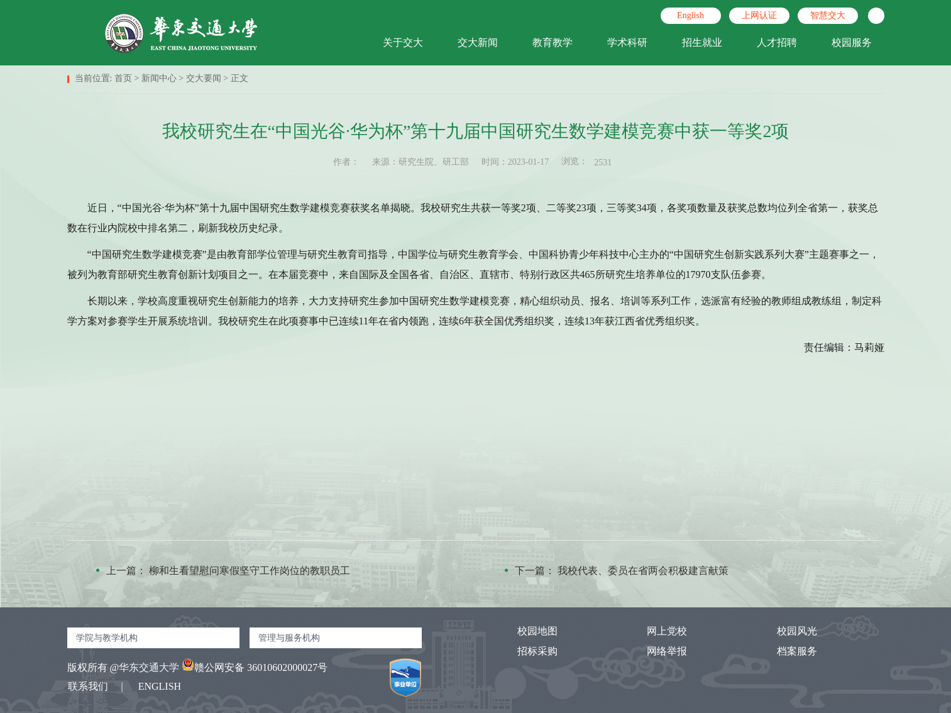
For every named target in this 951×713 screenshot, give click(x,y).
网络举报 (655, 651)
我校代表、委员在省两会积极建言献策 (643, 570)
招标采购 (526, 651)
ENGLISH (159, 686)
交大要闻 (203, 78)
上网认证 (759, 15)
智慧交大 (827, 15)
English (690, 15)
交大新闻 (478, 42)
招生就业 (702, 42)
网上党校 (655, 631)
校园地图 (526, 631)
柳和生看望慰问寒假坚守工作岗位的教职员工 (249, 570)
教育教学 (552, 42)
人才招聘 (777, 42)
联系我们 (88, 686)
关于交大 (403, 42)
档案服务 (785, 651)
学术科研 (627, 42)
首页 (123, 78)
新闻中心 (159, 78)
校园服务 (852, 42)
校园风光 (785, 631)
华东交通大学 (149, 667)
